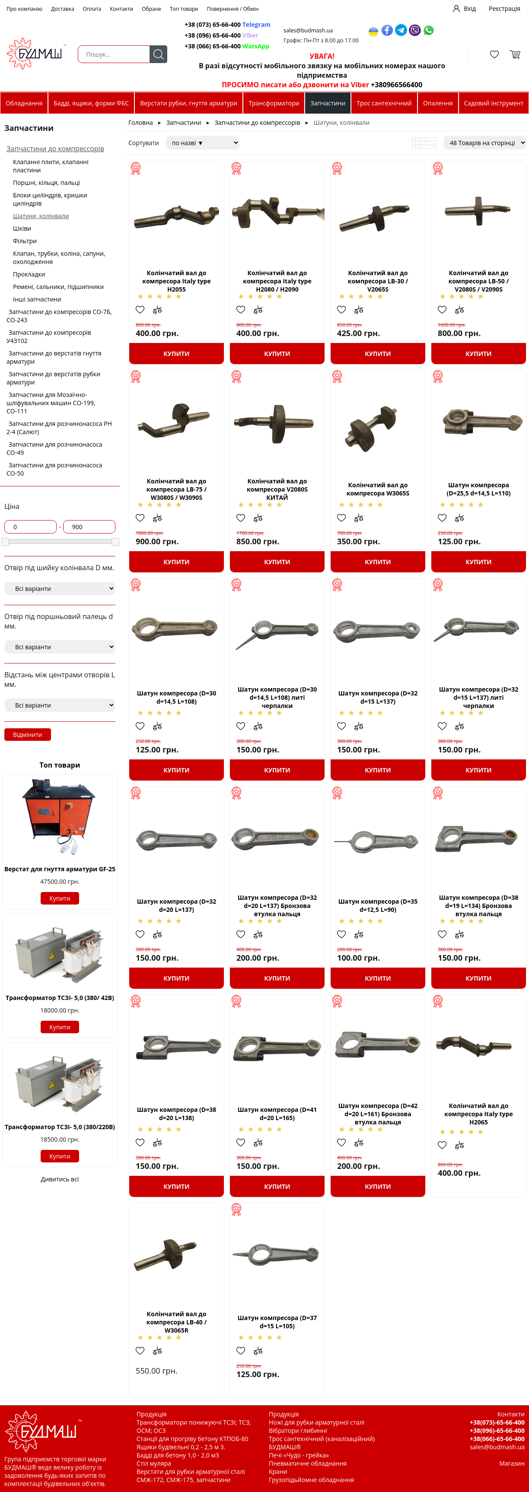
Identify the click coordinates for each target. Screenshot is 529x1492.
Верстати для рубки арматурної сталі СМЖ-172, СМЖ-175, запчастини (191, 1475)
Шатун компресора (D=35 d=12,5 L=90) (378, 905)
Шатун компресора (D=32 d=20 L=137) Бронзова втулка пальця (277, 905)
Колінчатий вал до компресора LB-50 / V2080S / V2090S (479, 281)
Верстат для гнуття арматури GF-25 (59, 869)
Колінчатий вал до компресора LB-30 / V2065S (378, 281)
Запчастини (327, 103)
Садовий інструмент (493, 103)
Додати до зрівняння (161, 309)
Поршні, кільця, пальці (46, 182)
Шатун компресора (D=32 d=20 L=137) (177, 905)
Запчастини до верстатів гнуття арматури (54, 357)
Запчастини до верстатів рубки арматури (53, 378)
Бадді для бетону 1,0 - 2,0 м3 (178, 1455)
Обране (151, 9)
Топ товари (184, 9)
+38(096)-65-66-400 (497, 1430)
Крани (278, 1471)
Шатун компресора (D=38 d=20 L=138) (177, 1113)
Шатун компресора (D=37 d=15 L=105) (277, 1322)
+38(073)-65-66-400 (497, 1422)
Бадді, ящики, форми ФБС (91, 103)
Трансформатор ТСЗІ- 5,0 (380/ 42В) (60, 998)
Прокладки (29, 274)
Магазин (512, 1463)
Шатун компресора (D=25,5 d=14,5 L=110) (479, 489)
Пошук (158, 54)
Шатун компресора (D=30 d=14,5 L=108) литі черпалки (277, 697)
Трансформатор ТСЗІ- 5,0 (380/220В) (60, 1127)
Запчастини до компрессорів (55, 148)
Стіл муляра (154, 1463)
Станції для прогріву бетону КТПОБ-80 (193, 1439)
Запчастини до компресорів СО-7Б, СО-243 (59, 316)
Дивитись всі (60, 1179)
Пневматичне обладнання (308, 1463)
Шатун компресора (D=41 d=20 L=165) (277, 1113)
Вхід (470, 8)
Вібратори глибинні (298, 1430)
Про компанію (24, 9)
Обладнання (24, 103)
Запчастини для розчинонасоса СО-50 (54, 469)
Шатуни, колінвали (41, 216)
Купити (59, 898)
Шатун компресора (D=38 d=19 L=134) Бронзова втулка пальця (479, 905)
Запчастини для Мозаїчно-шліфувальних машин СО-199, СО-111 (51, 402)
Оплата (92, 9)
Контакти (121, 9)
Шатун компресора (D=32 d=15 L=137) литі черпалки (479, 697)
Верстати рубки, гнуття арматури (188, 103)
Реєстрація (504, 8)
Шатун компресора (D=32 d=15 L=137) (378, 697)
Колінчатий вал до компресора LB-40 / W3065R (177, 1322)
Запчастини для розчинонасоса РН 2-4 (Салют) (59, 427)
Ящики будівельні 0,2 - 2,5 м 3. (181, 1447)
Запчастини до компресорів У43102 (48, 336)
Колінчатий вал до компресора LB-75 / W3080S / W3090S (177, 489)
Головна (140, 122)
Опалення (438, 103)
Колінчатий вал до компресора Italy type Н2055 (176, 281)
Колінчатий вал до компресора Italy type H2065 (478, 1114)
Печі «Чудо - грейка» (299, 1455)
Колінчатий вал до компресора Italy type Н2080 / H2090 (277, 281)
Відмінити (27, 734)
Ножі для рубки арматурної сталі (316, 1422)
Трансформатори (274, 103)
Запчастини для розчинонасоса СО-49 (54, 448)
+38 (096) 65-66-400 (221, 35)
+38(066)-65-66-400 (497, 1439)
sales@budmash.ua (308, 30)
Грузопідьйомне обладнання (311, 1480)
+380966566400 (396, 84)
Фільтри (25, 241)
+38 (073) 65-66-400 (228, 24)
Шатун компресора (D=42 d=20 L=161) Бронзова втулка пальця (378, 1114)
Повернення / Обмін (233, 9)
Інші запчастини (37, 299)
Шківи (22, 228)
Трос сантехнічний (384, 103)
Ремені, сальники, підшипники (58, 287)
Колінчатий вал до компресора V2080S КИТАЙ (277, 489)
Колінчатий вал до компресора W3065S (378, 489)
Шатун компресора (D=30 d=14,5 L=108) (177, 697)
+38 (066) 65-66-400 (227, 46)
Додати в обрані (144, 309)
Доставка (62, 9)
